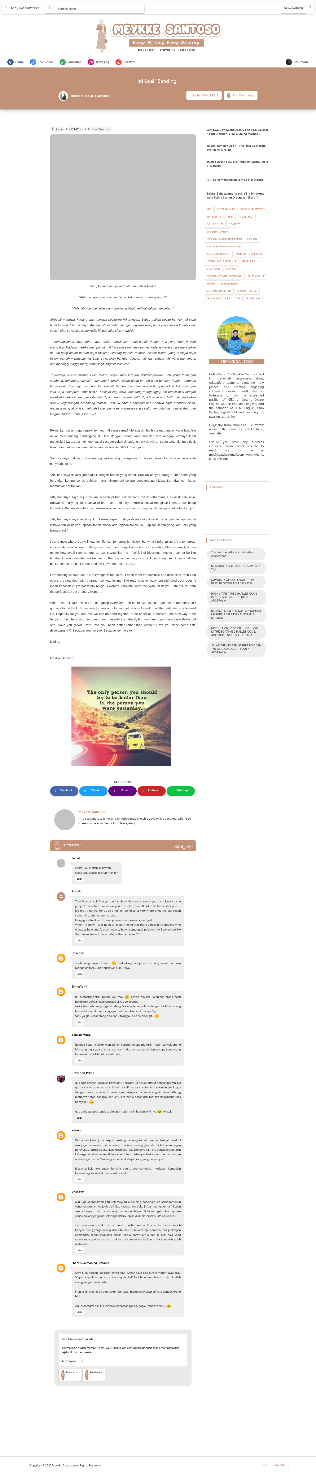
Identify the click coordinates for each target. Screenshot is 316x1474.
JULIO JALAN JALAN (218, 254)
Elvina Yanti (79, 987)
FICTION (252, 239)
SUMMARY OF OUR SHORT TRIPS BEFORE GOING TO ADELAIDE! (232, 582)
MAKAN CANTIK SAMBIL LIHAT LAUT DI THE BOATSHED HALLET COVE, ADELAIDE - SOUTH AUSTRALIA (235, 632)
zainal (76, 858)
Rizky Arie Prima (83, 1073)
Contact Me (273, 1466)
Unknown (78, 953)
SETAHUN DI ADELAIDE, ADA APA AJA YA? (235, 568)
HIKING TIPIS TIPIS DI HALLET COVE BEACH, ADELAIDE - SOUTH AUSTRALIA (234, 597)
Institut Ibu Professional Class (224, 246)
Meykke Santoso (91, 812)
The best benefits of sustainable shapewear (232, 554)
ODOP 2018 (213, 269)
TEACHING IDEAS (247, 291)
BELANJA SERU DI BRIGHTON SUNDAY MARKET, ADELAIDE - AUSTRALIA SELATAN (236, 615)
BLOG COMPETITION (252, 209)
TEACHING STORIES (218, 298)
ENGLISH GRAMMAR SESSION (224, 239)
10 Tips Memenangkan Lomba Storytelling (235, 180)
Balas (80, 879)
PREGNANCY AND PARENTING (224, 276)
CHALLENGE (245, 217)
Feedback (93, 1375)
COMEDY (234, 224)
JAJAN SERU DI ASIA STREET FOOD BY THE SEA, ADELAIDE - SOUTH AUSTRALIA (236, 649)
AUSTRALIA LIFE (226, 209)
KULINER (241, 254)
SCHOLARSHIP (229, 284)
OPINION (230, 269)
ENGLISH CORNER (217, 232)
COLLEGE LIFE (214, 224)
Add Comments (240, 96)
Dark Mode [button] (297, 62)
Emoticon (69, 1375)
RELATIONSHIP (256, 276)
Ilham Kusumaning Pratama (90, 1263)
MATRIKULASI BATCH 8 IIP (221, 261)
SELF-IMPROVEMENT (218, 291)
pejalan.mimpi (82, 1035)
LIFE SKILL (257, 254)
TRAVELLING (253, 298)
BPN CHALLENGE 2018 (219, 217)
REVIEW (211, 284)
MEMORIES (248, 261)
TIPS (237, 298)
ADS (208, 209)
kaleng (76, 1131)
